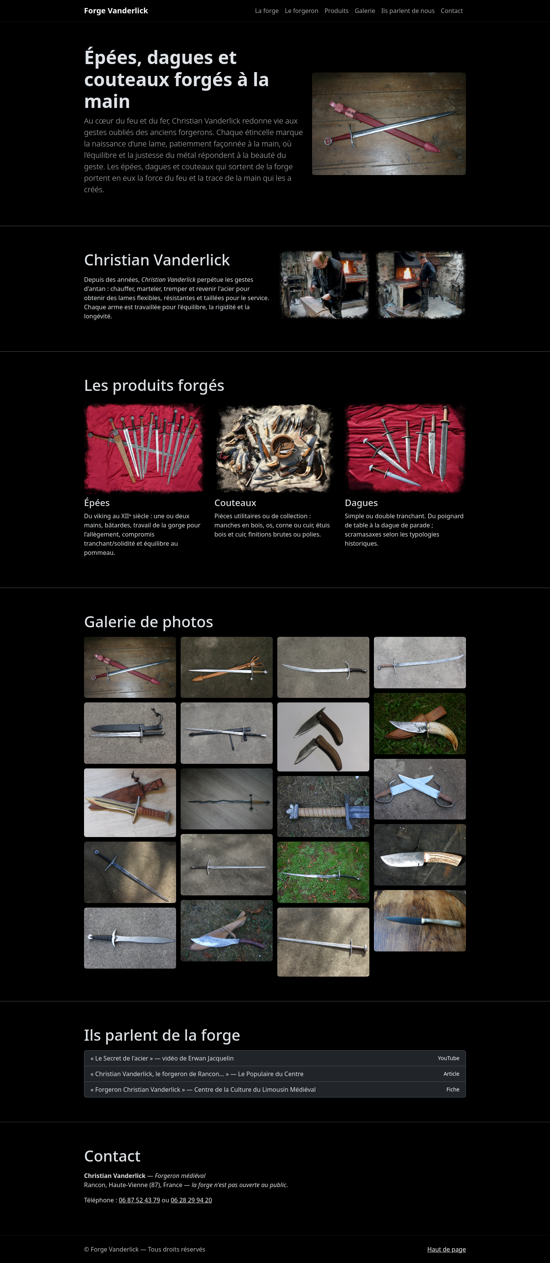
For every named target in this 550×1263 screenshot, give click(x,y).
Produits (337, 10)
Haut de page (446, 1249)
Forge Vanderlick (116, 10)
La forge (267, 10)
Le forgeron (302, 10)
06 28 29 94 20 (191, 1200)
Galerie (365, 10)
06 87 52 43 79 (139, 1200)
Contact (452, 10)
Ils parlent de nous (408, 10)
